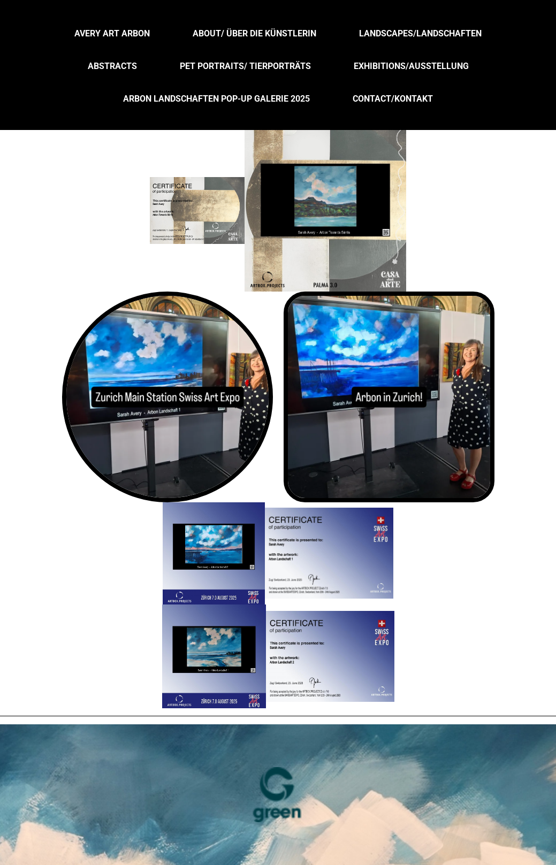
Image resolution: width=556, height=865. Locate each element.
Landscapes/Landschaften (420, 33)
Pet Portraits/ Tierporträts (245, 66)
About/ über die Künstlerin (254, 33)
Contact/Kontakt (393, 99)
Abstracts (112, 66)
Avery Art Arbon (112, 33)
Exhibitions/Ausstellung (411, 66)
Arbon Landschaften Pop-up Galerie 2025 (216, 99)
